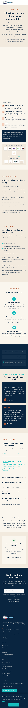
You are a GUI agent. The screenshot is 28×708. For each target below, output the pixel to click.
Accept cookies (14, 705)
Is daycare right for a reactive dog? (11, 466)
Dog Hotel (4, 647)
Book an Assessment (7, 666)
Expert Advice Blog (6, 662)
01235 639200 (14, 601)
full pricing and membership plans (12, 453)
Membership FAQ (6, 673)
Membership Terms (6, 671)
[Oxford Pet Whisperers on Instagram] (6, 638)
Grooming (4, 652)
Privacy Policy (5, 675)
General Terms (5, 668)
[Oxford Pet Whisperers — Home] (8, 3)
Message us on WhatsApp (14, 557)
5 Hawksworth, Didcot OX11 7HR (10, 629)
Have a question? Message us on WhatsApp (12, 634)
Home (3, 664)
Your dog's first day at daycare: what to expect (14, 464)
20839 (19, 156)
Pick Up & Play (5, 650)
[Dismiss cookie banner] (21, 705)
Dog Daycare (5, 645)
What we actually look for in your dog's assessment (12, 462)
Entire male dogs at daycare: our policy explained (12, 469)
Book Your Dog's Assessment (14, 591)
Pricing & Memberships (7, 654)
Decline (4, 705)
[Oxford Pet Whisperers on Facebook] (3, 638)
